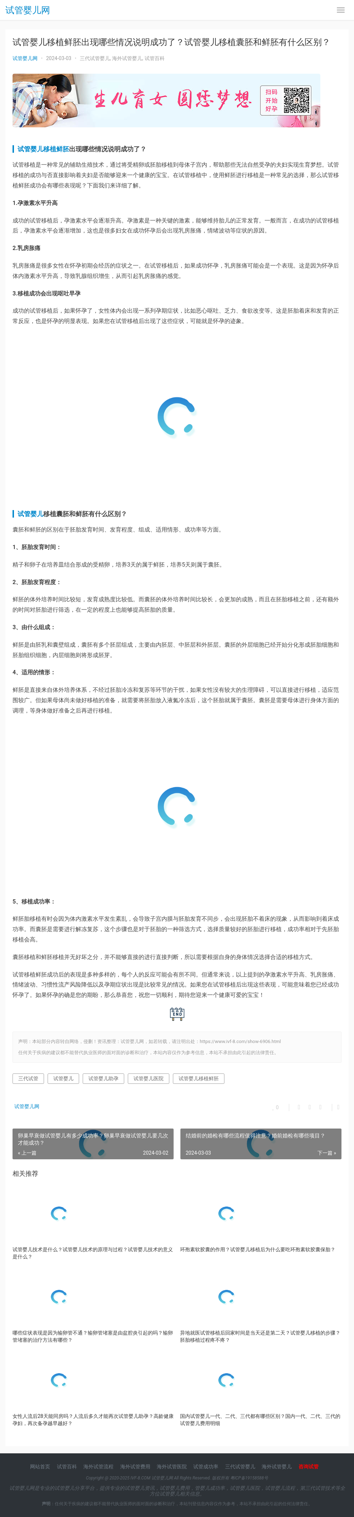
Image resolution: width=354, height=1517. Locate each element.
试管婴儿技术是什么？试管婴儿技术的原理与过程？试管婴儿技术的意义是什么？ (93, 1253)
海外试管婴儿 (127, 58)
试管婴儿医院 (149, 1078)
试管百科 (155, 58)
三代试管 (28, 1078)
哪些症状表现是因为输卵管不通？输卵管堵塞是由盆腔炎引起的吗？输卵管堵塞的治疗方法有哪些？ (93, 1336)
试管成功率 (205, 1466)
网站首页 (40, 1466)
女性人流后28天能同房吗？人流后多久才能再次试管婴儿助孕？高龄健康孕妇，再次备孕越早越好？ (93, 1419)
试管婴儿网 (27, 11)
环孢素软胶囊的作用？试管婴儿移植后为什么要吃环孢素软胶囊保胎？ (257, 1249)
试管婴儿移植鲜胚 (43, 149)
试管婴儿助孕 (103, 1078)
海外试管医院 (172, 1466)
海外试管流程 (98, 1466)
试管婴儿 (30, 514)
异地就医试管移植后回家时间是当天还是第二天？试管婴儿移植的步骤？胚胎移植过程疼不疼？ (260, 1336)
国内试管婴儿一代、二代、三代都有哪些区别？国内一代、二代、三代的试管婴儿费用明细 (260, 1419)
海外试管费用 (135, 1466)
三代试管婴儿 (95, 58)
